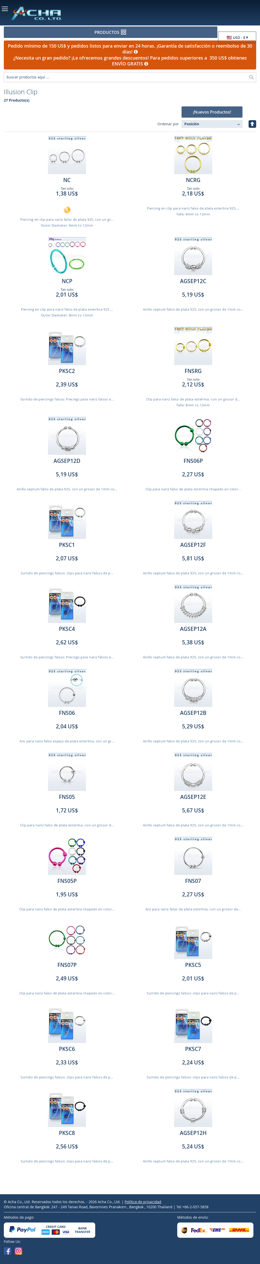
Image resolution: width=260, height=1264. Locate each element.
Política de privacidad (143, 1201)
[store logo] (53, 13)
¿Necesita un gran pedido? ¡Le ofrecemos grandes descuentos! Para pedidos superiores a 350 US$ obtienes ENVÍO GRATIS (130, 61)
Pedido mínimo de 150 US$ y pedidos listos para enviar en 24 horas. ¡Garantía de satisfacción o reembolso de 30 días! (130, 49)
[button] (237, 37)
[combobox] (130, 77)
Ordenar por (168, 123)
